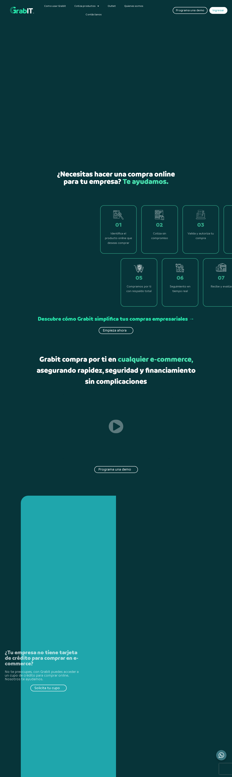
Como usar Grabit (55, 6)
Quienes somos (133, 6)
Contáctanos (94, 14)
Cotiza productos (86, 6)
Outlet (112, 6)
